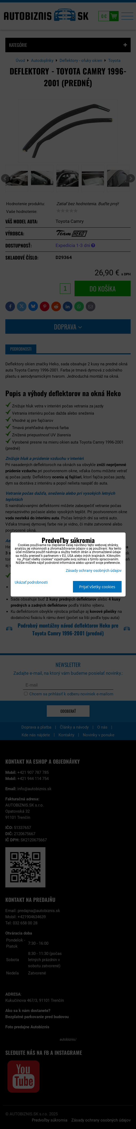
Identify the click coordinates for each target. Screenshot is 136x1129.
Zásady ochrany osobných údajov (94, 570)
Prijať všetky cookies (97, 586)
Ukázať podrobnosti (31, 582)
